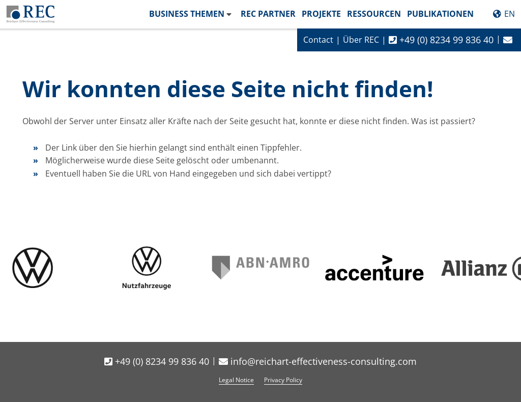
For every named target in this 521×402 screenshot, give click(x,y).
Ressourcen (374, 13)
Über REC (361, 39)
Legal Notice (236, 380)
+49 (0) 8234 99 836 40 (441, 40)
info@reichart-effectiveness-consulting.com (318, 361)
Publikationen (440, 13)
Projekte (321, 13)
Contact (318, 39)
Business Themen (186, 13)
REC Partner (268, 13)
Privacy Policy (283, 380)
